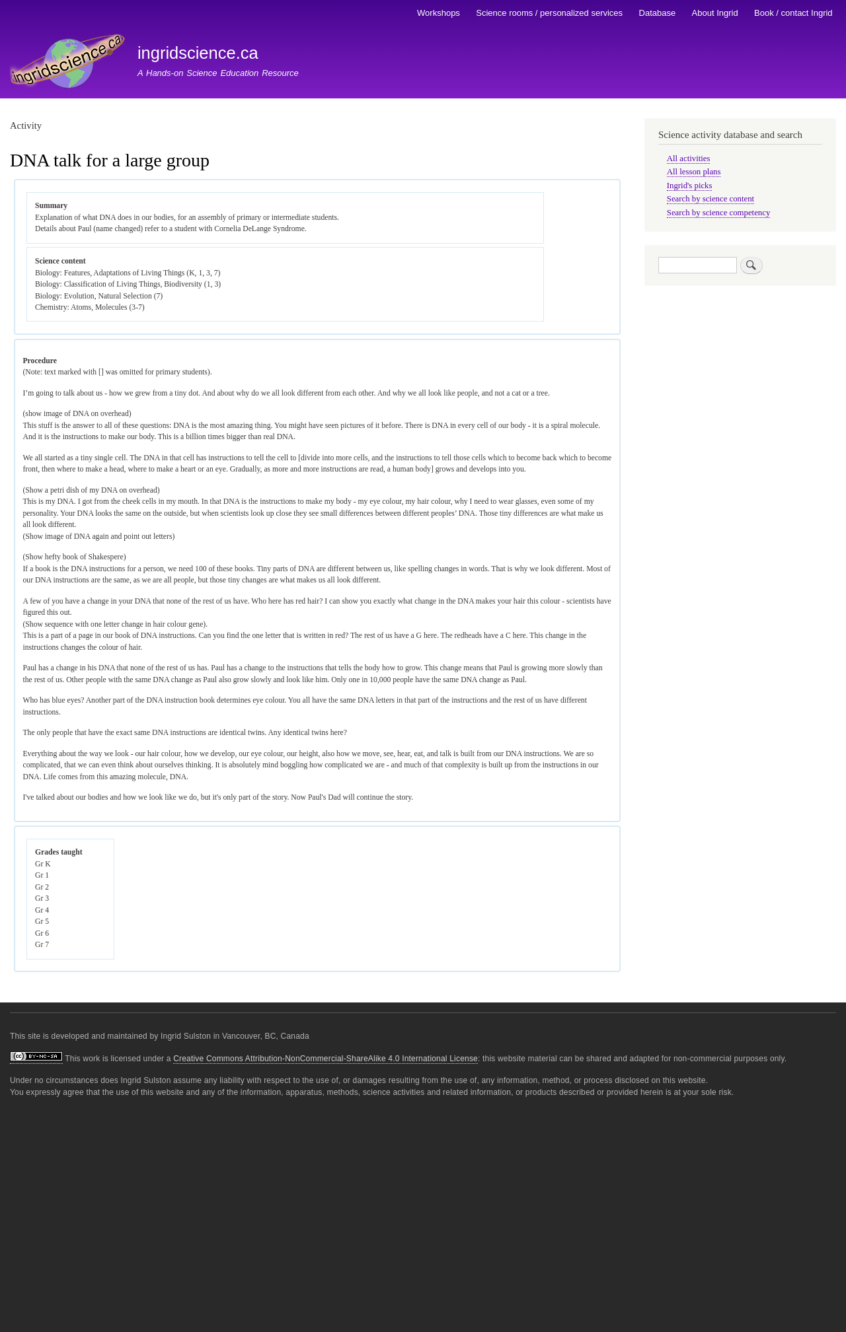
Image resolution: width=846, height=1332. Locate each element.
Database (657, 13)
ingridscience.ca (197, 53)
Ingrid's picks (689, 185)
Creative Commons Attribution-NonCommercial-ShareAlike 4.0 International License (325, 1058)
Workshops (438, 13)
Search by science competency (719, 212)
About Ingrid (715, 13)
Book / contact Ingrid (793, 13)
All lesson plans (694, 171)
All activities (689, 158)
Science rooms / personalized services (549, 13)
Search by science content (710, 198)
